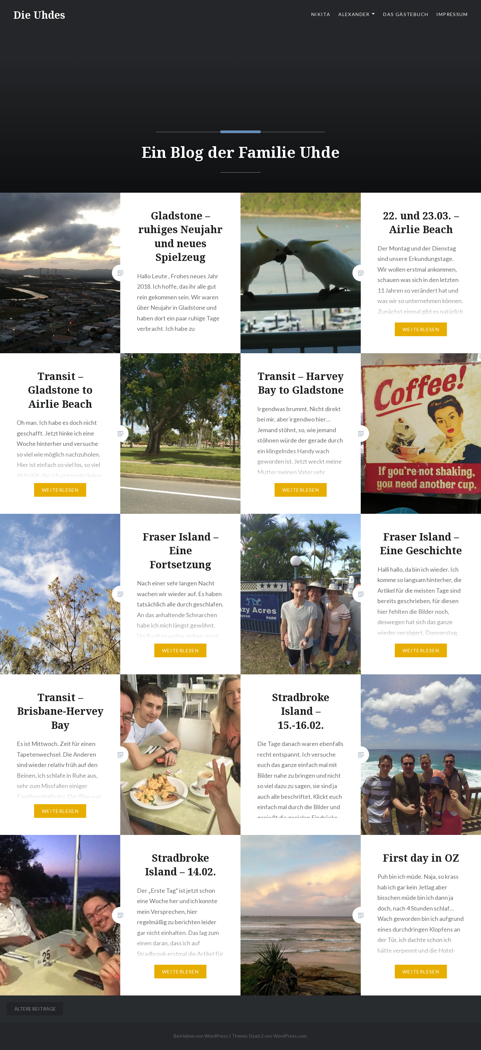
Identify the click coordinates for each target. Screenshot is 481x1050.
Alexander (354, 14)
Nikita (320, 14)
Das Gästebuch (405, 14)
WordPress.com (290, 1036)
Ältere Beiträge (35, 1009)
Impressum (452, 14)
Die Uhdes (39, 15)
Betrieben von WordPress (201, 1036)
